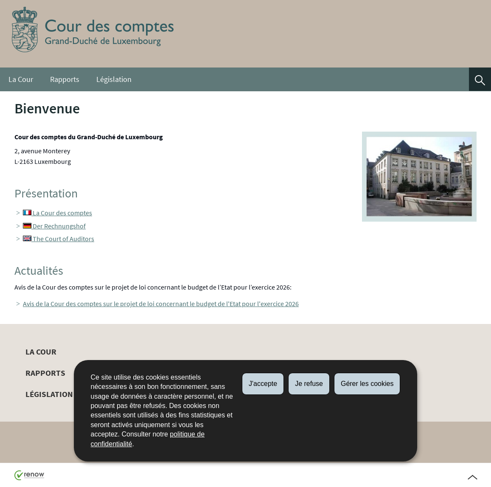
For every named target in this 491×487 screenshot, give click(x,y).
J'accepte (263, 383)
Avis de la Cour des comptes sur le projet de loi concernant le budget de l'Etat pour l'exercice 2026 (161, 303)
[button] (480, 79)
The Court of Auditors (58, 238)
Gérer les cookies (367, 383)
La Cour (20, 79)
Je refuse (309, 383)
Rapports (64, 79)
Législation (114, 79)
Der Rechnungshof (54, 226)
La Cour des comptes (57, 212)
